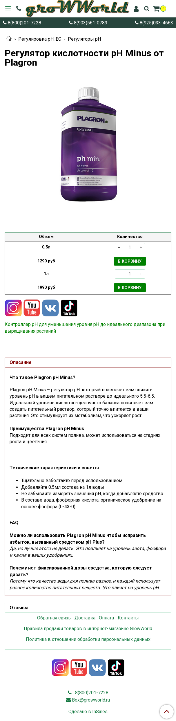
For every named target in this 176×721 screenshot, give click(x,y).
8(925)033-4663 (156, 22)
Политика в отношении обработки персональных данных (88, 639)
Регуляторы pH (84, 39)
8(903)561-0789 (90, 22)
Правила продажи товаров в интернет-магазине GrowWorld (88, 628)
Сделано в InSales (88, 711)
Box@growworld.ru (91, 700)
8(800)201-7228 (24, 22)
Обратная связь (54, 618)
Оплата (106, 618)
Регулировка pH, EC (39, 39)
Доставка (85, 618)
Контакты (128, 618)
